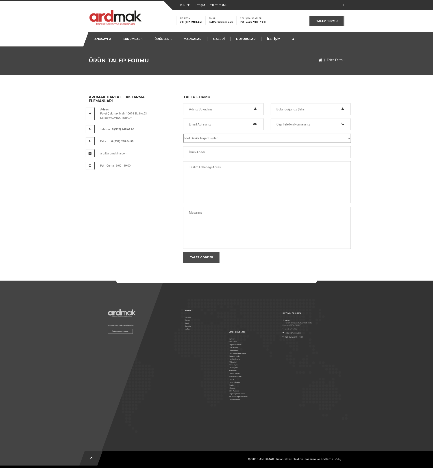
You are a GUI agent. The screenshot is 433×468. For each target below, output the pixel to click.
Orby (338, 459)
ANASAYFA (102, 39)
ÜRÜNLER (184, 5)
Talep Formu (335, 60)
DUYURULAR (246, 39)
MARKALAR (193, 39)
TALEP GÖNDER (235, 257)
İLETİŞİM (200, 5)
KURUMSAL (133, 39)
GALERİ (219, 39)
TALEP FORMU (218, 5)
